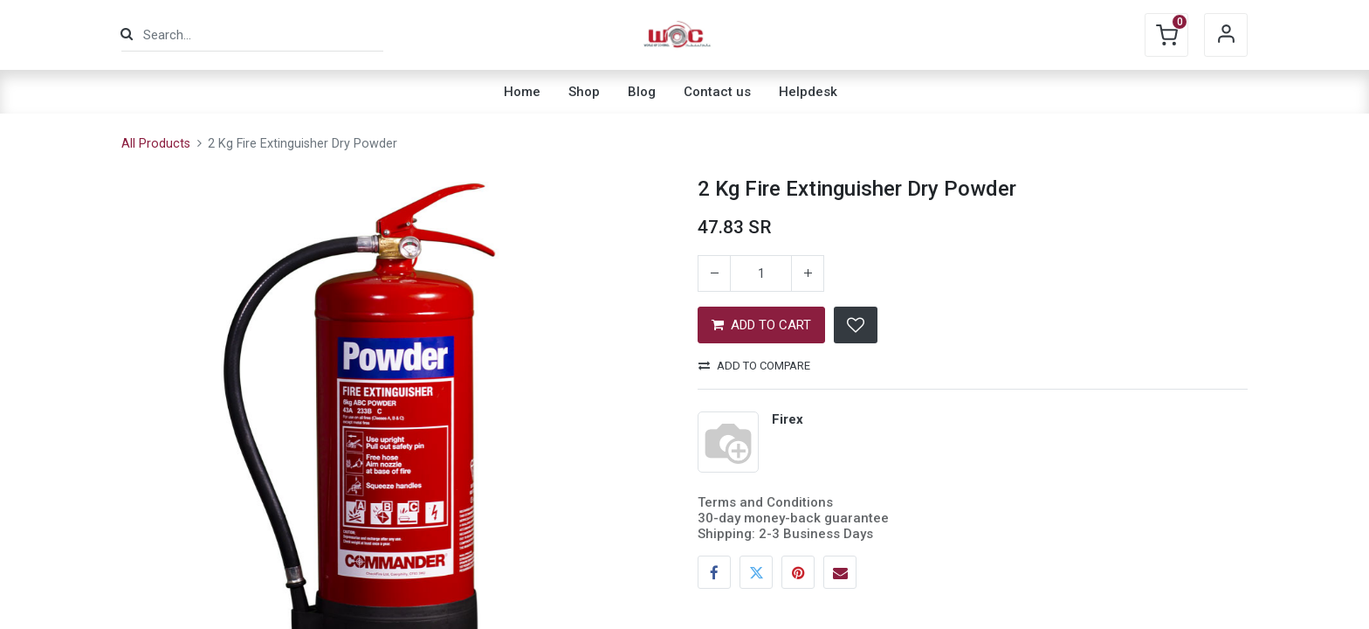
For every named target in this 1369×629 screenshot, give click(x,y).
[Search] (126, 34)
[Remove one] (714, 273)
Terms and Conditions (765, 502)
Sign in (1226, 35)
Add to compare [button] (754, 365)
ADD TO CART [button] (761, 325)
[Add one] (807, 273)
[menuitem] (522, 92)
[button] (855, 325)
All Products (155, 143)
